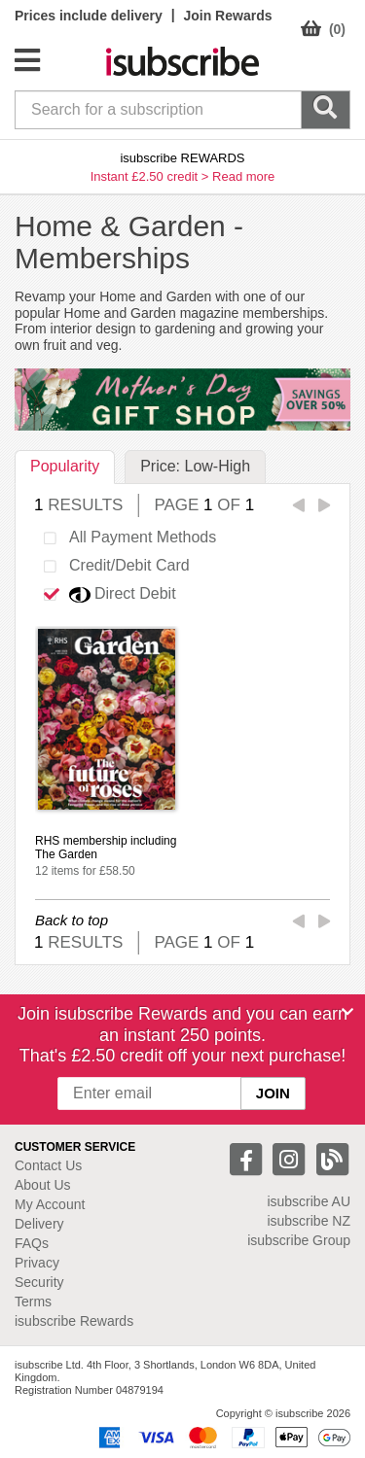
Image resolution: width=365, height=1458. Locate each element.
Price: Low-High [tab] (195, 466)
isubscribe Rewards (74, 1321)
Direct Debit (103, 595)
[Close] (347, 1011)
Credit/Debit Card (110, 566)
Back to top (71, 920)
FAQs (32, 1243)
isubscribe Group (298, 1240)
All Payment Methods (123, 538)
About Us (43, 1185)
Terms (33, 1301)
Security (39, 1282)
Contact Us (48, 1165)
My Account (50, 1204)
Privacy (37, 1262)
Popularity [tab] (64, 466)
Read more (243, 176)
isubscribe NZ (308, 1221)
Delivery (39, 1224)
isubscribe (308, 1201)
